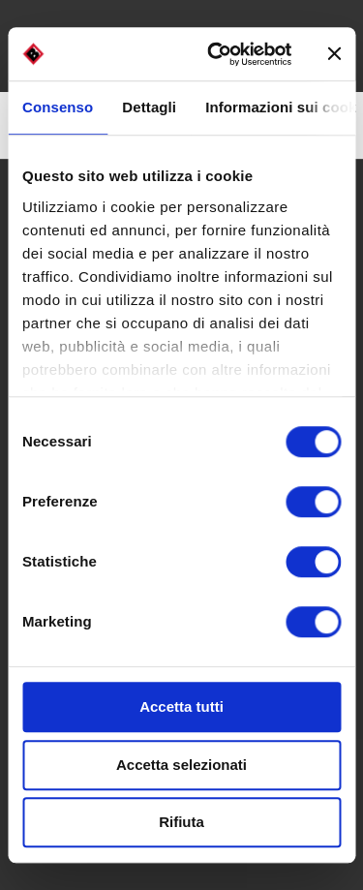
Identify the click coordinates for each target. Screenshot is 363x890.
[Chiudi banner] (334, 54)
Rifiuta (181, 821)
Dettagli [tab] (149, 107)
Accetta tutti (181, 706)
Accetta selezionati (181, 764)
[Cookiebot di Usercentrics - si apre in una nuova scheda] (216, 54)
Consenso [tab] (57, 107)
